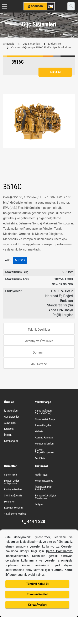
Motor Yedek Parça (45, 419)
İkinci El (8, 434)
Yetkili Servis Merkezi (15, 513)
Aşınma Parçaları (44, 437)
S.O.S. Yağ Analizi (13, 495)
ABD (8, 260)
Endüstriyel (55, 43)
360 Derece (39, 364)
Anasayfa (8, 43)
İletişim (39, 504)
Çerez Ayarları (37, 604)
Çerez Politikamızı (59, 551)
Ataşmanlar (10, 422)
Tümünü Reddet (37, 594)
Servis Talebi (10, 474)
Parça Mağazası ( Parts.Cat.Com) (44, 412)
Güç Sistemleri (31, 43)
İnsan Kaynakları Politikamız (43, 488)
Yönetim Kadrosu (44, 480)
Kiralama (9, 428)
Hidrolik (39, 431)
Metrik (20, 260)
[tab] (39, 328)
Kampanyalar (11, 440)
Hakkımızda (41, 474)
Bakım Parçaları (43, 425)
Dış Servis (9, 501)
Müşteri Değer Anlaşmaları (11, 482)
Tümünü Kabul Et (37, 584)
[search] (71, 6)
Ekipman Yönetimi (13, 507)
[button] (71, 98)
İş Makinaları (10, 410)
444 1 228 (36, 521)
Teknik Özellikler (39, 329)
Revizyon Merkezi (13, 489)
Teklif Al (55, 72)
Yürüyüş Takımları (44, 443)
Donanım (39, 352)
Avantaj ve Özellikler (39, 341)
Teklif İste (40, 458)
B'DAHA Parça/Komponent (44, 451)
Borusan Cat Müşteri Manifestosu (45, 497)
